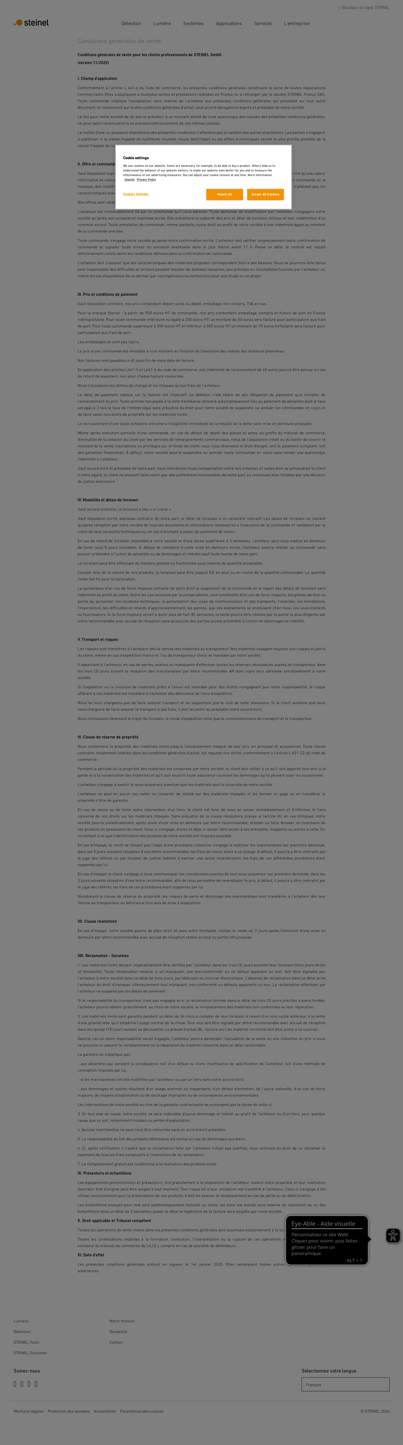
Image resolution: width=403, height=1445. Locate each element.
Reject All (224, 194)
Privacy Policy (146, 180)
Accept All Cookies (265, 194)
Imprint (130, 180)
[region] (203, 177)
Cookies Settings (136, 194)
